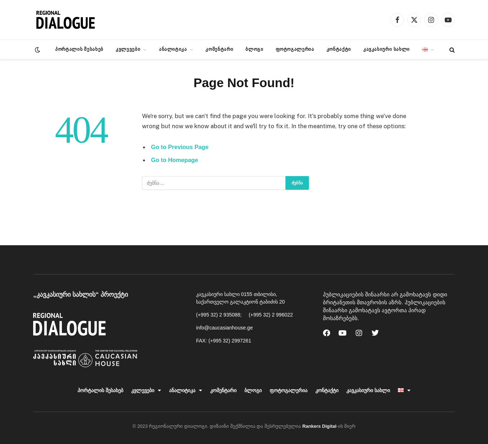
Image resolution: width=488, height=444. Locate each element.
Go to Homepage (175, 160)
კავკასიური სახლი (386, 49)
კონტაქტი (339, 49)
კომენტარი (219, 49)
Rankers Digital (319, 426)
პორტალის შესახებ (79, 49)
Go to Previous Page (180, 147)
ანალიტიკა (173, 49)
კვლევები (128, 49)
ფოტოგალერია (295, 49)
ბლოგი (254, 49)
